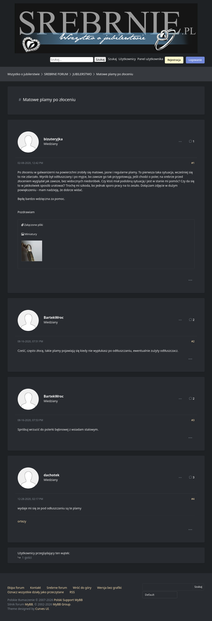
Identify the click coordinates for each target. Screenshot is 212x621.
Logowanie (195, 60)
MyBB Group (61, 604)
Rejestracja (174, 60)
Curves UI (42, 609)
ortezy (22, 521)
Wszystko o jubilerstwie (24, 74)
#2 (193, 341)
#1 (193, 163)
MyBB (29, 604)
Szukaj (112, 59)
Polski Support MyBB (68, 600)
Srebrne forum (57, 588)
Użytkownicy (127, 59)
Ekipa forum (16, 588)
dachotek (52, 475)
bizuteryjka (53, 139)
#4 (193, 499)
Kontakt (35, 588)
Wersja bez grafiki (109, 588)
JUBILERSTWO (83, 74)
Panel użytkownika (150, 59)
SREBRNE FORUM (56, 74)
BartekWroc (54, 317)
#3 (193, 420)
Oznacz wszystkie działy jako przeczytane (36, 592)
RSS (72, 592)
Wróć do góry (82, 588)
